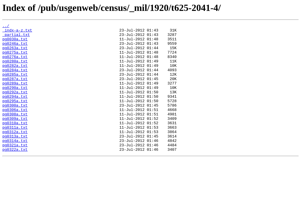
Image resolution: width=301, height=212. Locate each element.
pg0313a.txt (15, 159)
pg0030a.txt (15, 42)
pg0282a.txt (15, 74)
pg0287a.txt (15, 90)
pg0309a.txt (15, 137)
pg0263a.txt (15, 53)
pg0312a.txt (15, 153)
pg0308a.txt (15, 132)
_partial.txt (16, 37)
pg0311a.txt (15, 148)
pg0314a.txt (15, 164)
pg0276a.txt (15, 63)
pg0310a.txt (15, 143)
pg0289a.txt (15, 95)
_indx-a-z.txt (17, 31)
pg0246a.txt (15, 47)
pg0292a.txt (15, 106)
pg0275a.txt (15, 58)
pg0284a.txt (15, 79)
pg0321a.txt (15, 169)
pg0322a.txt (15, 175)
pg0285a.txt (15, 84)
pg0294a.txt (15, 111)
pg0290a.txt (15, 100)
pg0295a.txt (15, 116)
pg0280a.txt (15, 69)
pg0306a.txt (15, 127)
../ (5, 26)
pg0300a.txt (15, 122)
